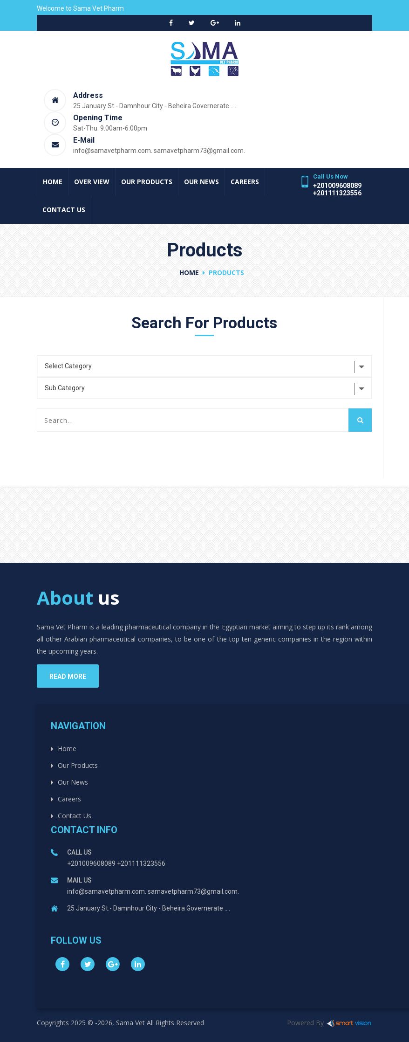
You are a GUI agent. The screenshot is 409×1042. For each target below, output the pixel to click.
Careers (245, 181)
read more (67, 676)
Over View (91, 181)
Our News (201, 181)
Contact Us (63, 209)
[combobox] (204, 366)
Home (52, 181)
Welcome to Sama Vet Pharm (80, 8)
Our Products (146, 181)
